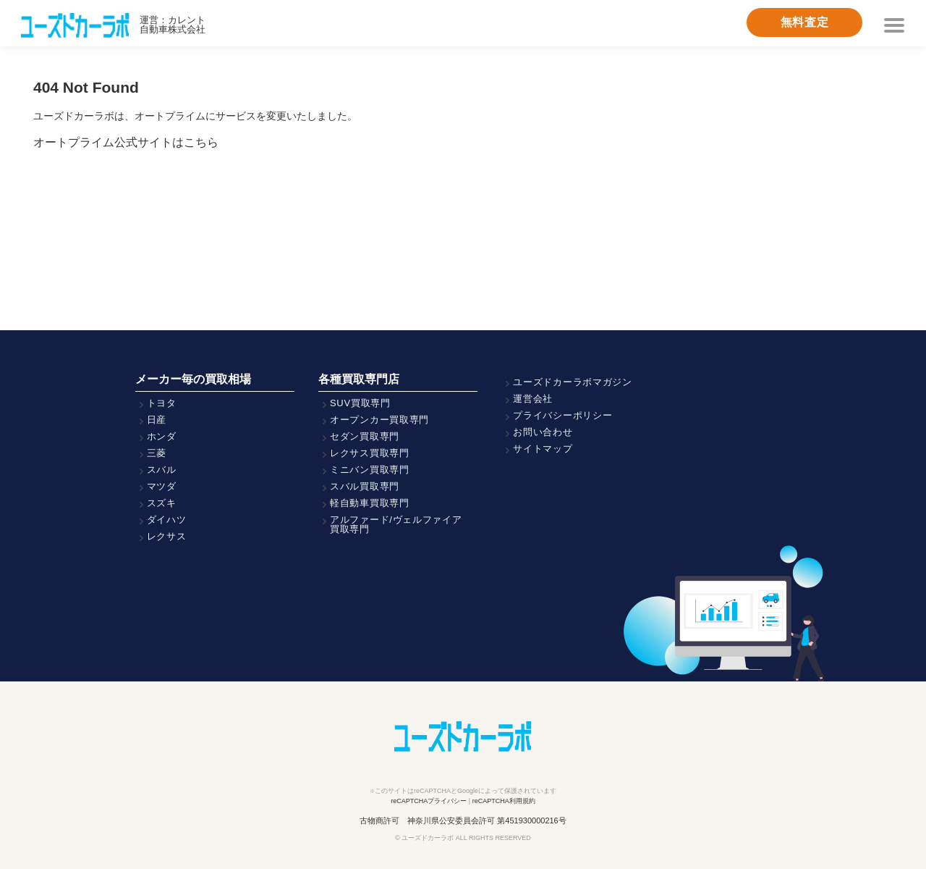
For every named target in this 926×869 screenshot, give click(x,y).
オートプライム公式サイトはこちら (125, 142)
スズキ (162, 503)
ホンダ (162, 436)
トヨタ (162, 403)
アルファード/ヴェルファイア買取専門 (396, 524)
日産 (156, 419)
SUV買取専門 (360, 403)
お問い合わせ (542, 432)
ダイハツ (167, 519)
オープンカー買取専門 (379, 419)
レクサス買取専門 (369, 453)
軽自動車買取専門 (369, 503)
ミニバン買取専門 (369, 469)
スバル (162, 469)
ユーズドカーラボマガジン (572, 382)
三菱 (156, 453)
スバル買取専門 (364, 486)
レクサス (167, 536)
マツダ (162, 486)
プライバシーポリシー (562, 415)
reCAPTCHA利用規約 (503, 801)
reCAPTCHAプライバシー (429, 801)
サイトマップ (542, 448)
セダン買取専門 (364, 436)
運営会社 (533, 398)
